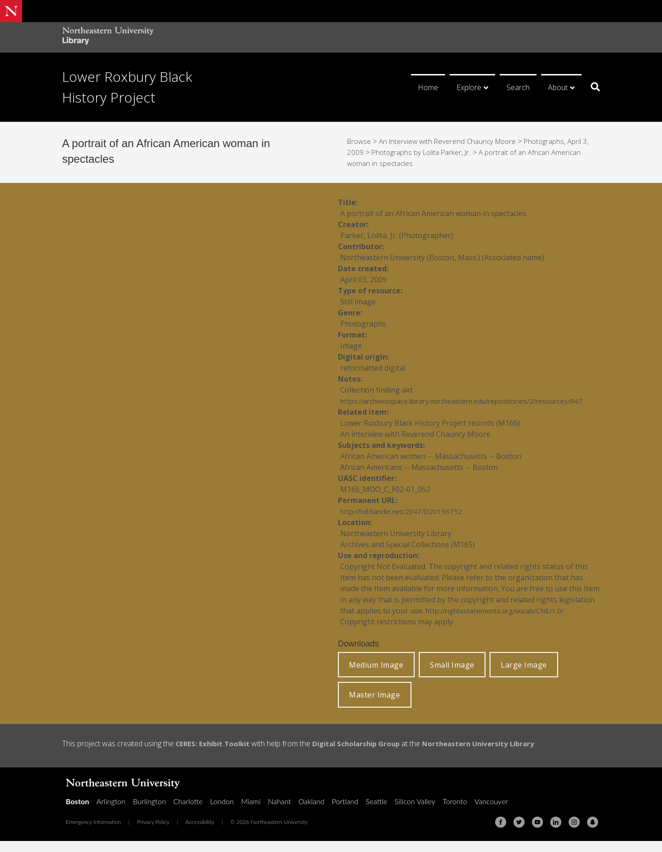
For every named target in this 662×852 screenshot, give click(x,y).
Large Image (524, 676)
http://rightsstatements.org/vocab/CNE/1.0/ (501, 622)
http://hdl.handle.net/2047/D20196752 (405, 522)
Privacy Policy (153, 832)
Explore (469, 87)
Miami (251, 812)
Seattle (376, 812)
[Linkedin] (555, 833)
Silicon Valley (414, 812)
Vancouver (491, 812)
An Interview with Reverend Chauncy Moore (452, 141)
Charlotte (188, 812)
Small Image (452, 676)
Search (518, 87)
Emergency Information (93, 832)
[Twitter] (519, 833)
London (222, 812)
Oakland (311, 812)
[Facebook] (500, 833)
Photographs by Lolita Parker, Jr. (423, 152)
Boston (77, 812)
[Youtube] (537, 833)
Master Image (374, 706)
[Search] (592, 86)
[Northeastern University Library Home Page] (108, 37)
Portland (345, 812)
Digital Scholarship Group (364, 754)
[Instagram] (574, 833)
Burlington (149, 812)
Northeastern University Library (493, 754)
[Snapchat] (592, 833)
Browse (360, 141)
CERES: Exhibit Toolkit (215, 754)
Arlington (111, 812)
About (558, 87)
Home (428, 87)
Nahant (279, 812)
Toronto (455, 812)
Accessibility (199, 832)
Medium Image (376, 676)
